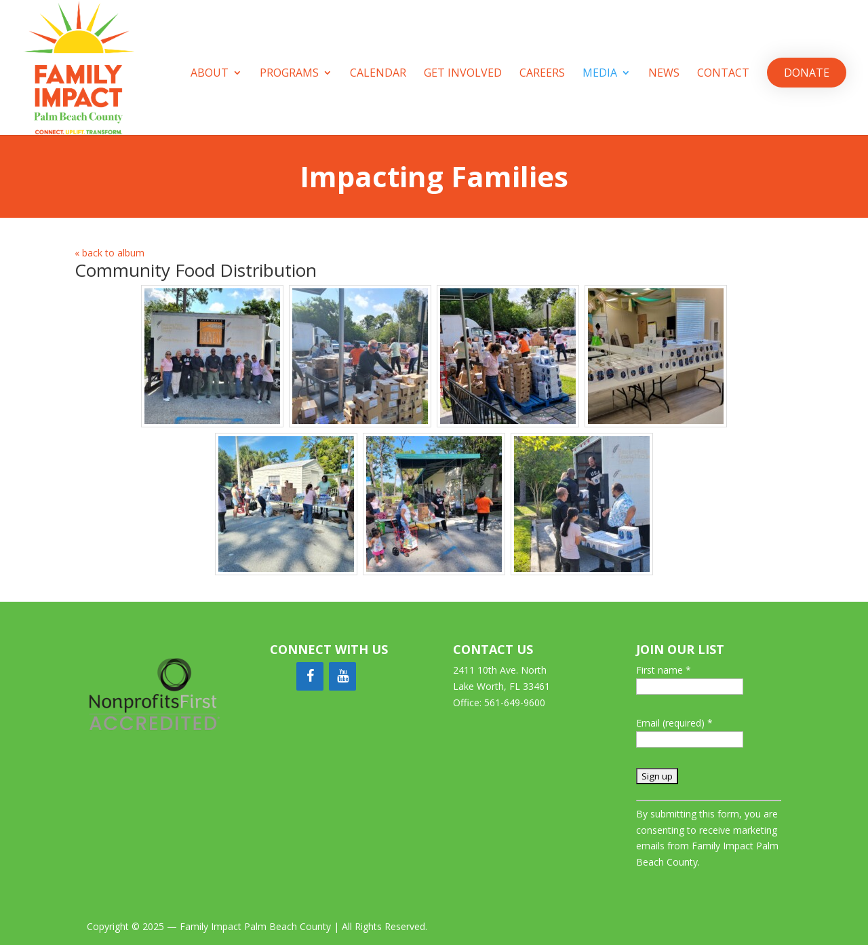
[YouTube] (342, 676)
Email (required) (674, 722)
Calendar (378, 74)
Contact (723, 74)
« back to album (109, 252)
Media (600, 74)
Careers (542, 74)
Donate (806, 72)
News (663, 74)
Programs (289, 74)
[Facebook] (309, 676)
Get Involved (463, 74)
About (210, 74)
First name (663, 669)
